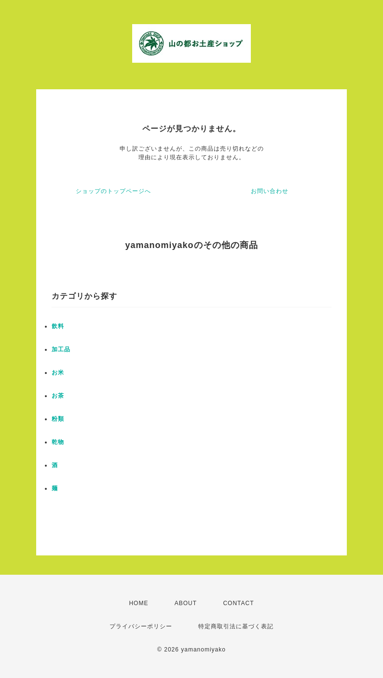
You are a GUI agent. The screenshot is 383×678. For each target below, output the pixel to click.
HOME (138, 603)
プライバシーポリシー (140, 626)
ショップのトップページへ (113, 191)
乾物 (58, 442)
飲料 (58, 326)
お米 (58, 372)
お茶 (58, 395)
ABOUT (186, 603)
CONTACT (238, 603)
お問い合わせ (269, 191)
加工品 (61, 349)
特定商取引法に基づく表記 (236, 626)
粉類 (58, 418)
